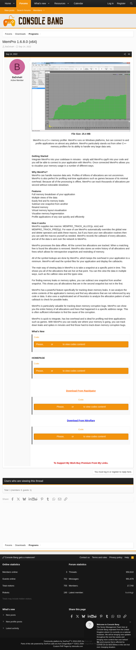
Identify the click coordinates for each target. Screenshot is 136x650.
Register (58, 344)
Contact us (85, 557)
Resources (59, 3)
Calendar (78, 3)
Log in (47, 344)
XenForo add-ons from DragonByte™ (58, 644)
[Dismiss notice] (130, 622)
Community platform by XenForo (68, 641)
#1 (129, 54)
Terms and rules (99, 557)
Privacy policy (115, 557)
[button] (13, 3)
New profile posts (15, 621)
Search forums (24, 10)
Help (127, 557)
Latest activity (13, 628)
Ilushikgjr (129, 592)
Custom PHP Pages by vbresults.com (68, 646)
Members (37, 10)
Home (8, 3)
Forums (23, 3)
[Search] (131, 3)
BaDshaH (9, 46)
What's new (40, 3)
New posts (9, 10)
